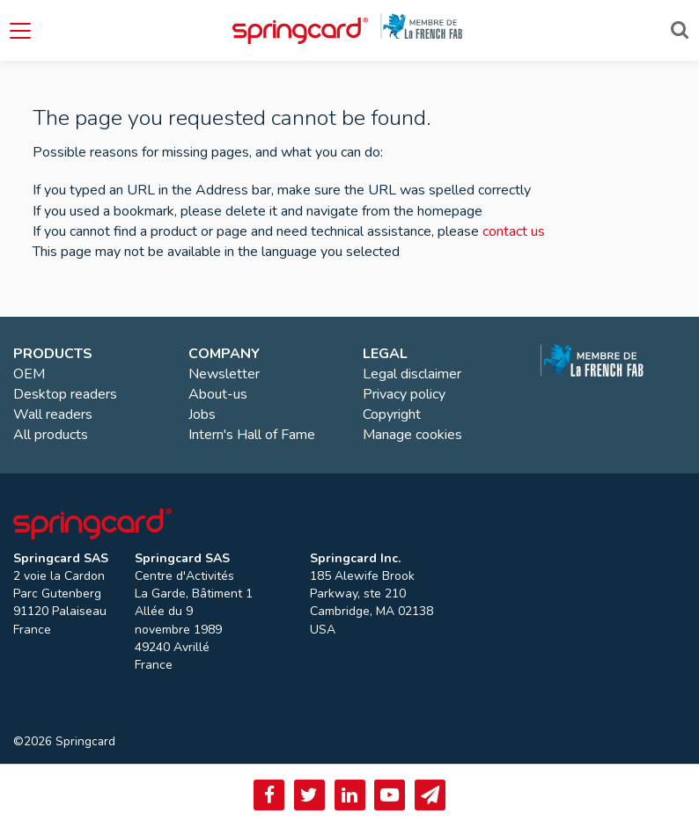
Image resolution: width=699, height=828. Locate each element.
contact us (513, 231)
